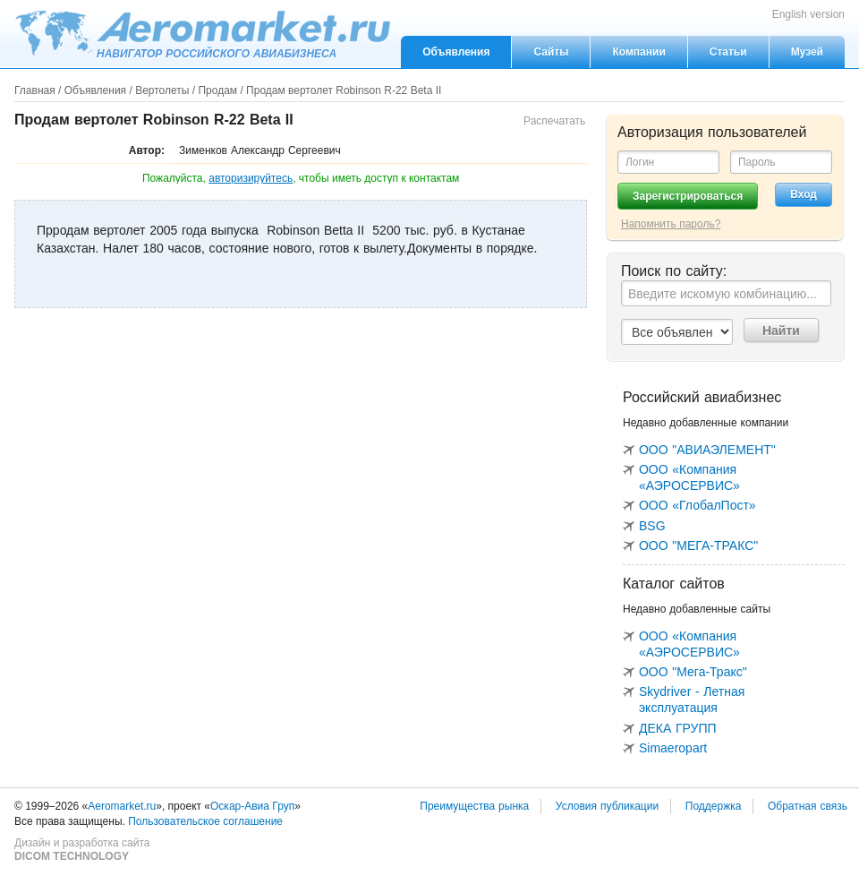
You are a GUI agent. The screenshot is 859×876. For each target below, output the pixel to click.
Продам (217, 90)
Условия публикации (607, 806)
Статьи (728, 52)
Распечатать (554, 121)
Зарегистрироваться (688, 196)
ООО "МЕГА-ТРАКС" (698, 545)
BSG (652, 526)
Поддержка (713, 806)
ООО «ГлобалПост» (697, 505)
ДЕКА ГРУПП (678, 728)
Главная (34, 90)
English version (808, 14)
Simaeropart (673, 748)
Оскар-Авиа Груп (252, 806)
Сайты (550, 52)
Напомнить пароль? (670, 224)
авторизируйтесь (250, 178)
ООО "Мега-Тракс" (693, 672)
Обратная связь (807, 806)
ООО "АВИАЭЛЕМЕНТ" (707, 449)
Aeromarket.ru (202, 33)
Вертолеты (162, 90)
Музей (807, 52)
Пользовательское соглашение (205, 821)
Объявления (455, 52)
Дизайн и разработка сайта (81, 850)
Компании (638, 52)
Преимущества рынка (474, 806)
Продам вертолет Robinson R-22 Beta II (343, 90)
